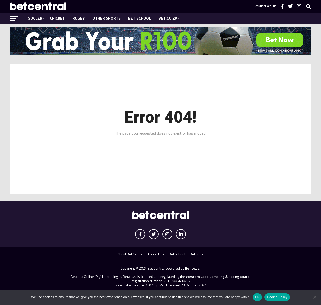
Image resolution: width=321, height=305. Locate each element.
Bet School (139, 18)
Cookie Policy (277, 297)
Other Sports (106, 18)
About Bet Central (130, 254)
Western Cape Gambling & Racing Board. (217, 276)
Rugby (78, 18)
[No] (314, 297)
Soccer (35, 18)
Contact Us (156, 254)
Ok (257, 297)
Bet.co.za (167, 18)
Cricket (57, 18)
